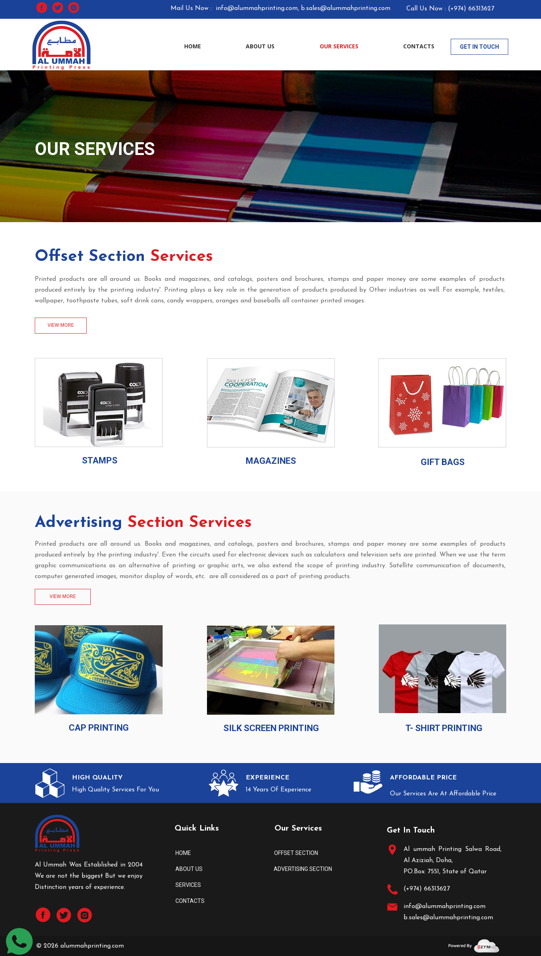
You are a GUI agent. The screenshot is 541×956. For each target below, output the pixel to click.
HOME (192, 46)
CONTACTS (418, 46)
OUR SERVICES (339, 46)
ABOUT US (260, 46)
